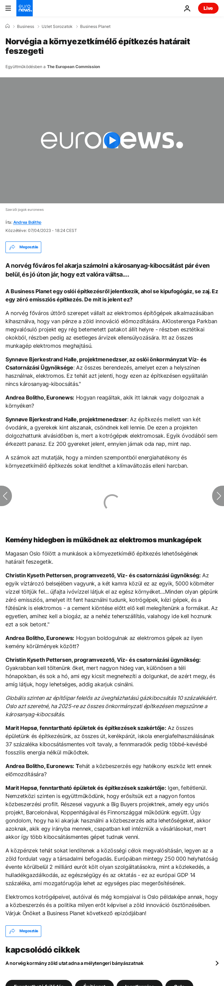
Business (25, 27)
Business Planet (95, 27)
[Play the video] (112, 140)
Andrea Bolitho (27, 222)
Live (208, 8)
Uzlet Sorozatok (57, 27)
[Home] (7, 26)
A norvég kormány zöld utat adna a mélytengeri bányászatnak (74, 963)
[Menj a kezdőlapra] (24, 8)
